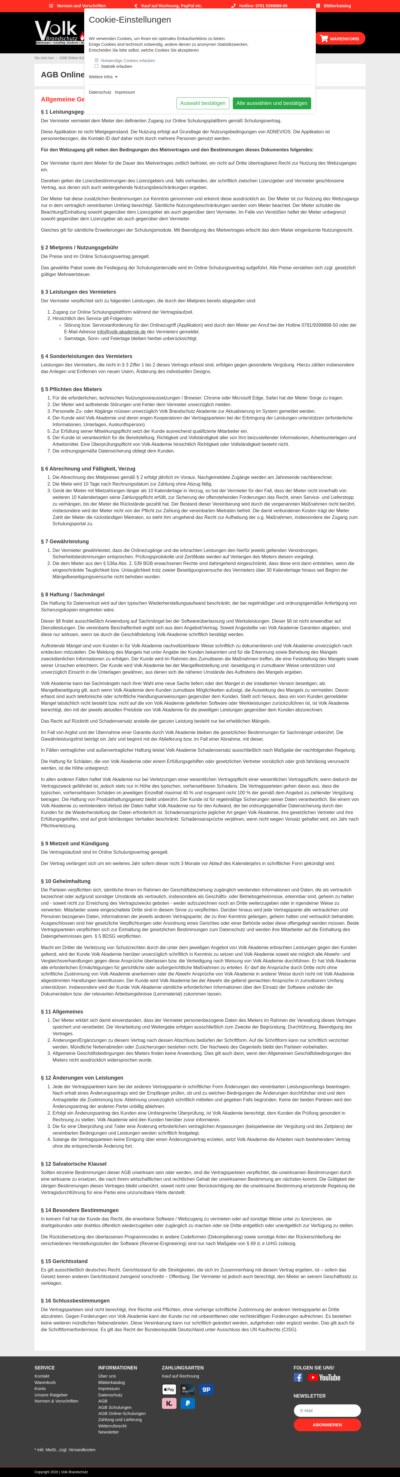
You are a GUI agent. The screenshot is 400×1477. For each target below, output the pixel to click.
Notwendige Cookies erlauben (128, 60)
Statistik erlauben (116, 66)
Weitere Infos (103, 77)
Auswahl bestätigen (203, 103)
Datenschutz (100, 92)
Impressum (125, 92)
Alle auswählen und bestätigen (272, 103)
